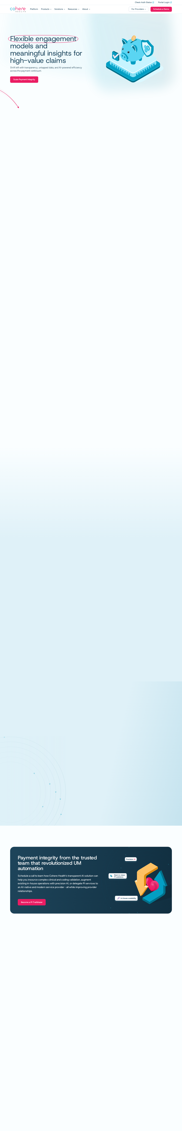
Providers (69, 1085)
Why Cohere (110, 1097)
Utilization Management (22, 1055)
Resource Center (112, 1055)
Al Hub (107, 1075)
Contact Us (109, 1107)
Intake (15, 1068)
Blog (106, 1060)
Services (69, 1064)
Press (106, 1070)
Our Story (108, 1092)
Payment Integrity (71, 1055)
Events (107, 1080)
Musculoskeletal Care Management (27, 1091)
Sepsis (68, 1072)
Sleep (15, 1102)
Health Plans (70, 1081)
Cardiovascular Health (21, 1095)
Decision (16, 1071)
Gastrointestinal (19, 1098)
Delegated (18, 1086)
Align (15, 1083)
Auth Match (70, 1068)
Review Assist (18, 1075)
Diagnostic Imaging (21, 1106)
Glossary (108, 1065)
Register (149, 1055)
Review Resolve (19, 1079)
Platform (34, 9)
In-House (17, 1063)
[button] (46, 9)
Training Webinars (154, 1060)
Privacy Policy (143, 1125)
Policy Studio (19, 1114)
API (14, 1109)
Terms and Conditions (162, 1125)
